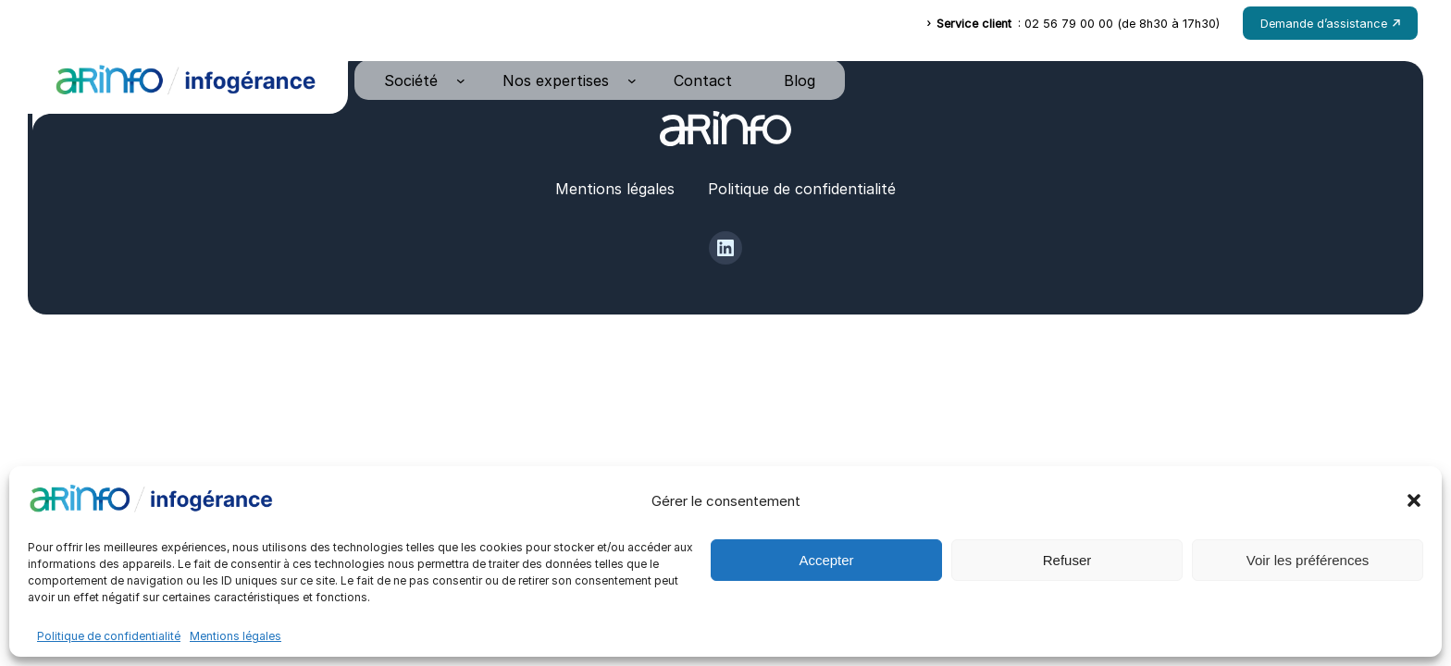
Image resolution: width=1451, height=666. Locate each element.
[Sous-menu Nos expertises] (632, 80)
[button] (1414, 500)
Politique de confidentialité (108, 636)
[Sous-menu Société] (460, 80)
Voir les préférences (1308, 560)
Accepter (826, 560)
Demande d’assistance (1330, 24)
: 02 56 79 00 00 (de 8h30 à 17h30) (1073, 24)
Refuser (1067, 560)
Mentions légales (235, 636)
